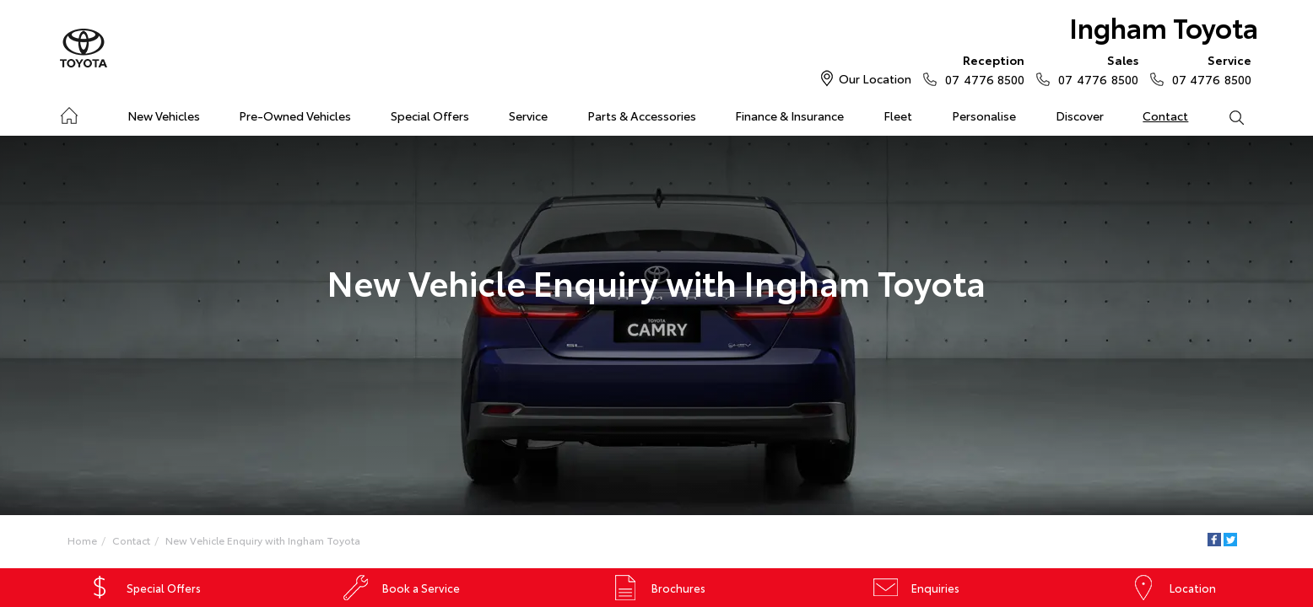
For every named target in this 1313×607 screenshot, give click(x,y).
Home (69, 112)
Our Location (875, 78)
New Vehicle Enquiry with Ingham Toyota (262, 540)
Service (528, 115)
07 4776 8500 (980, 69)
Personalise (984, 115)
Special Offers (430, 115)
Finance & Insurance (789, 115)
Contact (1165, 115)
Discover (1080, 115)
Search (1226, 116)
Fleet (897, 115)
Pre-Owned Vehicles (295, 115)
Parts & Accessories (641, 115)
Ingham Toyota (1163, 27)
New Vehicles (163, 115)
